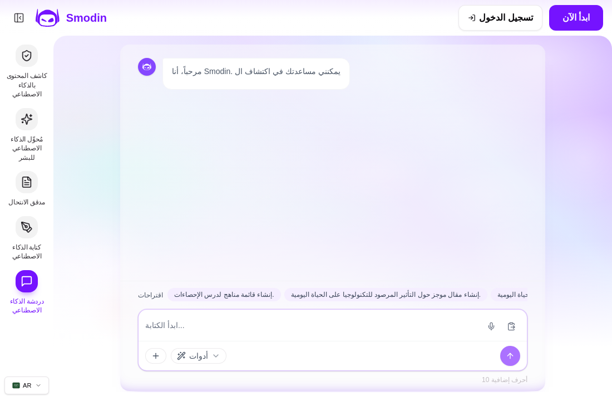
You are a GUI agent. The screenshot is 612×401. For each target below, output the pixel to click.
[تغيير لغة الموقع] (26, 385)
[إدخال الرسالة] (311, 325)
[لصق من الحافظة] (511, 326)
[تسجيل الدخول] (500, 18)
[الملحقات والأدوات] (155, 356)
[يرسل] (510, 356)
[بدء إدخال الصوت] (491, 326)
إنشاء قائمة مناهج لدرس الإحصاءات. (224, 295)
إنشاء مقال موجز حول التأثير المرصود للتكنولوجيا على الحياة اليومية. (386, 295)
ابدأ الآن (576, 17)
